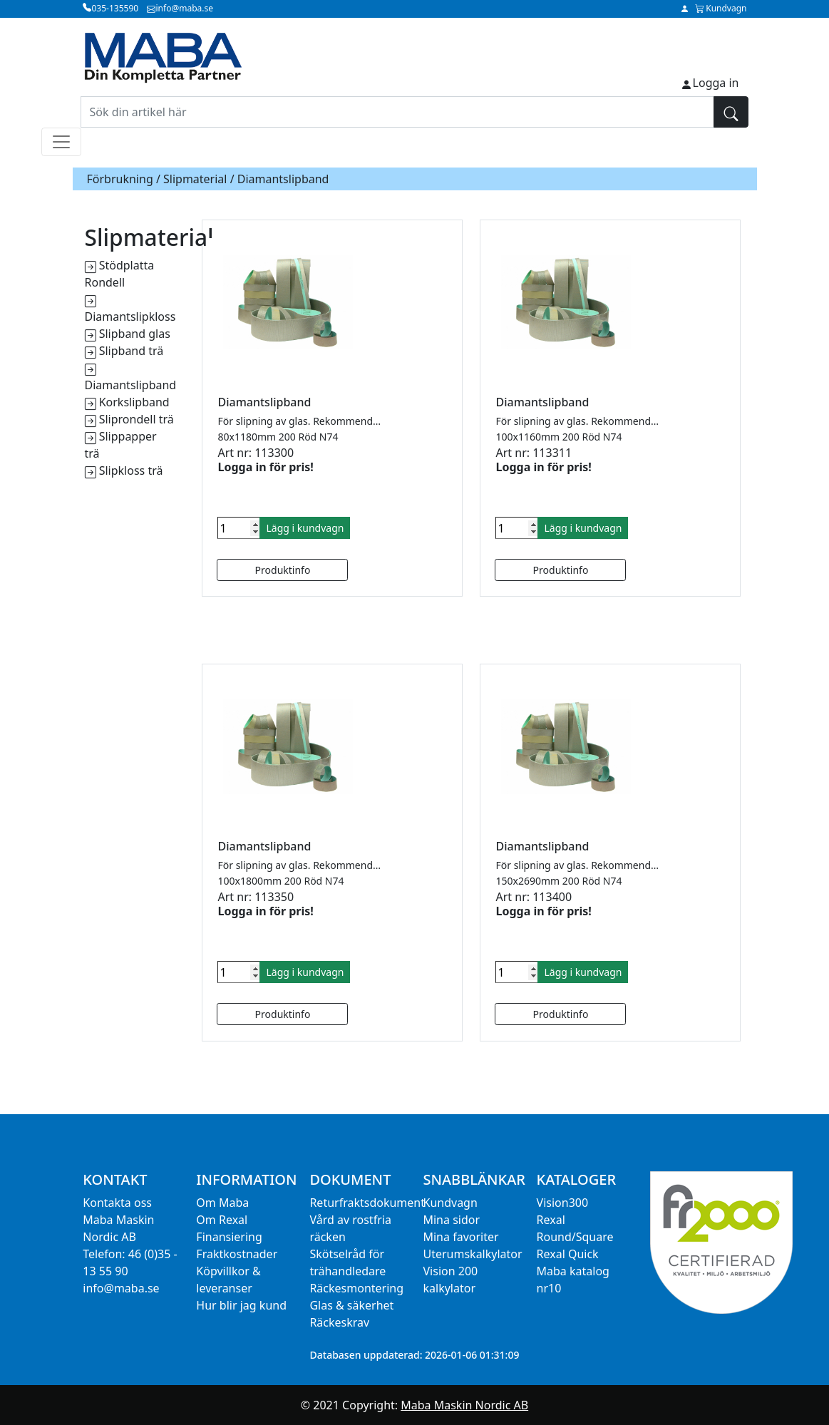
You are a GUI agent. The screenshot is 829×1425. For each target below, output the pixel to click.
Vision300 (563, 1202)
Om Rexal (221, 1220)
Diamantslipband (131, 385)
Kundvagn (450, 1202)
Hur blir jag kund (241, 1305)
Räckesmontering (356, 1288)
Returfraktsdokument (367, 1202)
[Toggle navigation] (61, 142)
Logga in (716, 83)
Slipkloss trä (131, 470)
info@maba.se (121, 1288)
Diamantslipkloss (130, 316)
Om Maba (222, 1202)
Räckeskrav (339, 1322)
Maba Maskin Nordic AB (464, 1405)
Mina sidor (451, 1220)
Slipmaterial (195, 179)
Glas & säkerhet (351, 1305)
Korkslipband (134, 402)
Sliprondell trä (136, 419)
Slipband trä (131, 351)
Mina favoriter (460, 1237)
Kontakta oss (117, 1202)
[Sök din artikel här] (397, 112)
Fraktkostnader (236, 1254)
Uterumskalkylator (472, 1254)
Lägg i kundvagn (305, 528)
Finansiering (229, 1237)
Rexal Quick (568, 1254)
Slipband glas (134, 333)
